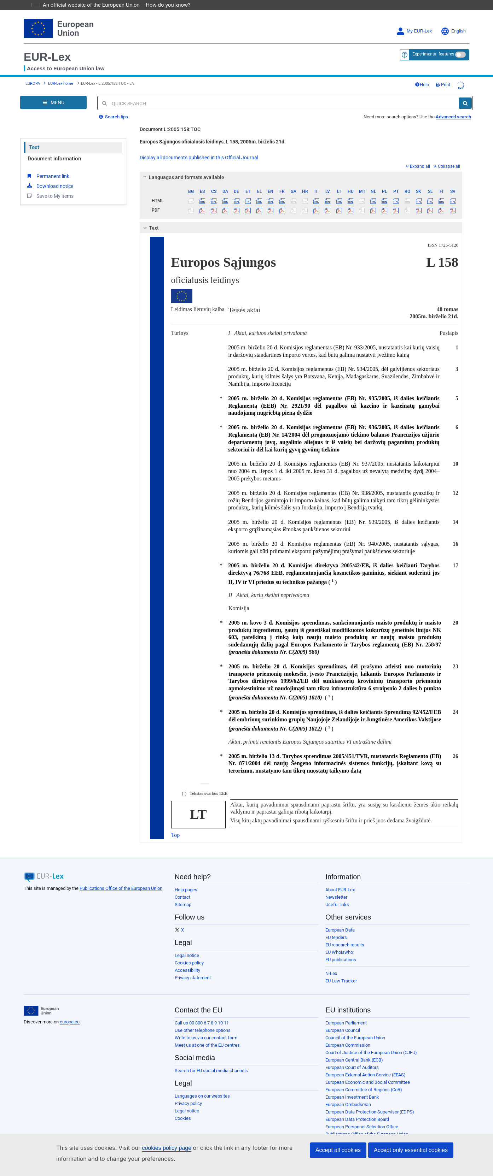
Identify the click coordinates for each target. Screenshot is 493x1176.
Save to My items (50, 195)
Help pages (186, 889)
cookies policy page (155, 1148)
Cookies (183, 1118)
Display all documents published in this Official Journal (199, 157)
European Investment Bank (352, 1097)
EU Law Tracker (341, 980)
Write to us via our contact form (206, 1037)
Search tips (113, 116)
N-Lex (331, 973)
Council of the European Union (355, 1037)
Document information (54, 158)
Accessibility (187, 970)
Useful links (337, 904)
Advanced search (453, 116)
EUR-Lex (47, 57)
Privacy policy (188, 1103)
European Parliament (346, 1023)
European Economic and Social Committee (367, 1082)
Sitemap (183, 904)
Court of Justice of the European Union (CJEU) (371, 1052)
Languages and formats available (182, 177)
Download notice (49, 185)
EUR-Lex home (60, 83)
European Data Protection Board (357, 1119)
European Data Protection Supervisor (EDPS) (369, 1112)
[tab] (301, 177)
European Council (342, 1030)
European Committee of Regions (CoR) (363, 1089)
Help (422, 84)
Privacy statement (193, 977)
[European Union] (41, 1011)
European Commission (347, 1045)
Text (34, 147)
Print (443, 84)
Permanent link (47, 175)
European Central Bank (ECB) (354, 1060)
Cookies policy (189, 962)
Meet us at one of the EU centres (207, 1045)
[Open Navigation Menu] (53, 102)
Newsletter (336, 897)
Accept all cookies (338, 1150)
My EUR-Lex (414, 31)
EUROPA (32, 83)
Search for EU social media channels (211, 1070)
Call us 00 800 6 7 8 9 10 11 (202, 1023)
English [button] (453, 31)
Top (175, 835)
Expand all (418, 166)
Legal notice (187, 955)
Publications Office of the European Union (121, 888)
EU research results (344, 944)
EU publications (340, 959)
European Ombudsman (348, 1104)
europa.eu (70, 1021)
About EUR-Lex (340, 889)
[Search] (465, 103)
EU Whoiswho (339, 952)
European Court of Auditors (352, 1067)
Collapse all (447, 166)
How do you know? (164, 5)
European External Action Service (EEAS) (365, 1074)
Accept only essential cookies (411, 1150)
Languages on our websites (202, 1096)
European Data (340, 930)
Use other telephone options (203, 1030)
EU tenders (336, 937)
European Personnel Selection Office (361, 1126)
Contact (182, 897)
